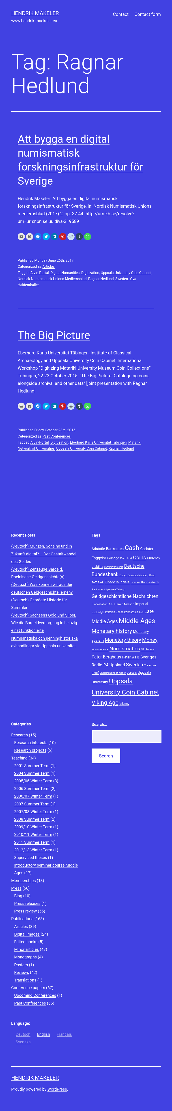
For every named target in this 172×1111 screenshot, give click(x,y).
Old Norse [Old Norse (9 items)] (147, 649)
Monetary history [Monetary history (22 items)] (112, 631)
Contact (121, 14)
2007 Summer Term (31, 804)
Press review (25, 911)
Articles (48, 266)
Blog (18, 895)
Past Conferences (56, 436)
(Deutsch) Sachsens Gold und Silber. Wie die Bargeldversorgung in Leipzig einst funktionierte (44, 623)
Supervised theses (30, 857)
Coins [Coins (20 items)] (139, 557)
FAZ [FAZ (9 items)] (94, 582)
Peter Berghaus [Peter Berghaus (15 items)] (106, 657)
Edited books (25, 941)
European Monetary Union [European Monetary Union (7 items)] (141, 575)
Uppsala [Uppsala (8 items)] (132, 672)
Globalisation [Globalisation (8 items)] (100, 604)
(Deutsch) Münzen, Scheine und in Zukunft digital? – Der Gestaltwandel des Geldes (43, 554)
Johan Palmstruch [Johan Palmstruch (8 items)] (127, 612)
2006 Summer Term (31, 788)
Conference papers (28, 987)
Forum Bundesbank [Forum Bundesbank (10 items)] (145, 582)
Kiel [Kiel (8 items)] (141, 612)
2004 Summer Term (31, 773)
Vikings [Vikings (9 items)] (124, 703)
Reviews (21, 972)
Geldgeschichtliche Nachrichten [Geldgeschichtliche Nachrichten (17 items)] (125, 596)
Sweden (121, 279)
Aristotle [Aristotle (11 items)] (98, 549)
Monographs (25, 957)
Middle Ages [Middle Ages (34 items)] (137, 621)
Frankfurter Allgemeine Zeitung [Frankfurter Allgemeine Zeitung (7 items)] (108, 589)
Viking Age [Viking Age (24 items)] (105, 702)
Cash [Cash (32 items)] (132, 548)
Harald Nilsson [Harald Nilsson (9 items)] (124, 604)
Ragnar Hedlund (101, 279)
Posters (21, 964)
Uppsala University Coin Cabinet (126, 273)
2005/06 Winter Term (33, 781)
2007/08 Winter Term (33, 811)
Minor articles (26, 949)
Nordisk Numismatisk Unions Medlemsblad (52, 279)
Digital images (27, 934)
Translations (25, 980)
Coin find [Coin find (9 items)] (126, 558)
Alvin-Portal (39, 273)
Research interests (30, 742)
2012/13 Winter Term (33, 850)
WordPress (57, 1089)
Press (16, 888)
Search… (99, 724)
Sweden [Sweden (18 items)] (134, 664)
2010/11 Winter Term (33, 834)
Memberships (23, 880)
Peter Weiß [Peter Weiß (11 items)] (131, 657)
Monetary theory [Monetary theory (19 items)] (123, 640)
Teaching (19, 758)
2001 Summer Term (31, 765)
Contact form (147, 14)
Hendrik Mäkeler (35, 13)
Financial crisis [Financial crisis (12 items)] (117, 582)
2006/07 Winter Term (33, 796)
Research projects (30, 750)
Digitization (90, 273)
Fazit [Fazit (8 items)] (101, 582)
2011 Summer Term (31, 842)
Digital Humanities (65, 273)
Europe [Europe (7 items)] (123, 575)
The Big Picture (54, 335)
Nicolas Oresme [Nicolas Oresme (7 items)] (100, 649)
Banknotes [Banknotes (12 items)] (115, 548)
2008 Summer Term (31, 819)
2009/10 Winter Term (33, 826)
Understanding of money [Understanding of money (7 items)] (113, 672)
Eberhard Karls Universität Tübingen (98, 442)
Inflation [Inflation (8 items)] (110, 612)
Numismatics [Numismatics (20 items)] (125, 649)
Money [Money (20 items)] (150, 640)
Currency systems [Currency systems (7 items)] (113, 566)
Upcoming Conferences (35, 995)
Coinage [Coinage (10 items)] (113, 558)
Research (19, 735)
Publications (22, 918)
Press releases (27, 903)
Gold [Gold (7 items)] (110, 604)
